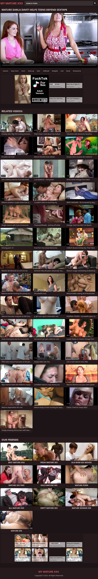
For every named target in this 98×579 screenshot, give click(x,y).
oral (62, 71)
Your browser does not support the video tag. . (49, 40)
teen (38, 71)
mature (5, 71)
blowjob (55, 71)
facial (68, 71)
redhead (46, 71)
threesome (77, 71)
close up (31, 71)
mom (23, 71)
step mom (15, 71)
